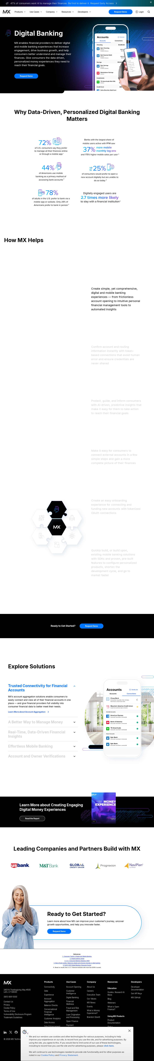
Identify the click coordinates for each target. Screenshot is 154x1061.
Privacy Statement (68, 1055)
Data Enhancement (52, 1026)
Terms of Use (9, 1011)
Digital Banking (72, 997)
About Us (91, 987)
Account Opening (73, 987)
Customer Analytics (52, 1018)
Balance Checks (51, 1005)
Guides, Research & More (116, 993)
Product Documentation (114, 1021)
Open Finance (72, 1021)
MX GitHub (135, 997)
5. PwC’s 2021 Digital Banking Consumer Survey (77, 965)
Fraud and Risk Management (72, 1009)
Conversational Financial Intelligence (50, 1012)
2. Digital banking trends (77, 958)
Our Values (91, 999)
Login (139, 12)
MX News (91, 1002)
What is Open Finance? (113, 1008)
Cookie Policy (9, 1008)
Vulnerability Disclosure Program (17, 1014)
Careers (90, 991)
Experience (49, 995)
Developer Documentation (137, 988)
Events (90, 1006)
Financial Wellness (70, 1002)
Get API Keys (136, 993)
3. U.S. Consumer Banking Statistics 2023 (77, 961)
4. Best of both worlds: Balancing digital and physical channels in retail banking (77, 963)
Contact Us (8, 1002)
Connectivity (49, 987)
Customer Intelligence (71, 992)
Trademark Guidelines (13, 1017)
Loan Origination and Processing (73, 1015)
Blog (109, 999)
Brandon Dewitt (93, 1017)
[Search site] (148, 11)
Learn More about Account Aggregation (28, 712)
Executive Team (93, 995)
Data (46, 991)
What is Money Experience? (93, 1011)
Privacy (7, 1005)
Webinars (112, 1003)
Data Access (49, 1022)
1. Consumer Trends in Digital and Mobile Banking (77, 956)
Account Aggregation (49, 1000)
